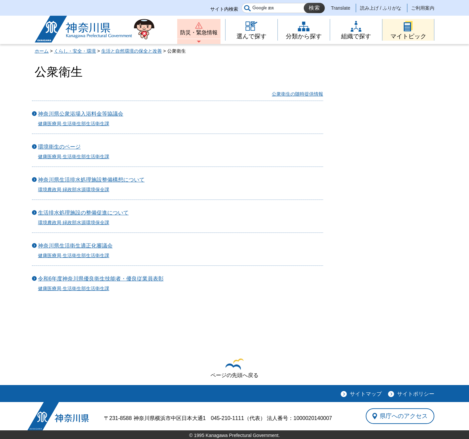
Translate (340, 8)
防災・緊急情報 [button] (199, 32)
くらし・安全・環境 (75, 51)
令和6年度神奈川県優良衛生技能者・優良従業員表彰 (101, 278)
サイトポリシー (415, 394)
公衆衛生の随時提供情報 (297, 94)
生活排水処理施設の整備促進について (83, 213)
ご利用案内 (422, 8)
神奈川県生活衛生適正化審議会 (75, 245)
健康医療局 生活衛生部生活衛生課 (73, 123)
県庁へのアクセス (404, 416)
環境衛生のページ (59, 147)
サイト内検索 (224, 9)
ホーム (42, 51)
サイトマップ (366, 394)
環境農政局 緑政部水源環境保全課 (73, 189)
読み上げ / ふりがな (380, 8)
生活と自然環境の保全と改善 (131, 51)
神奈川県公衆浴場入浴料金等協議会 (80, 114)
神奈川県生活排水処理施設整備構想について (91, 180)
